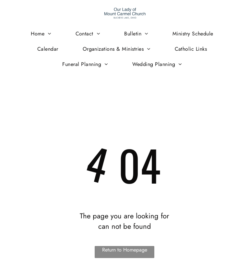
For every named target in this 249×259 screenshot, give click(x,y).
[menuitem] (43, 33)
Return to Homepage (124, 249)
